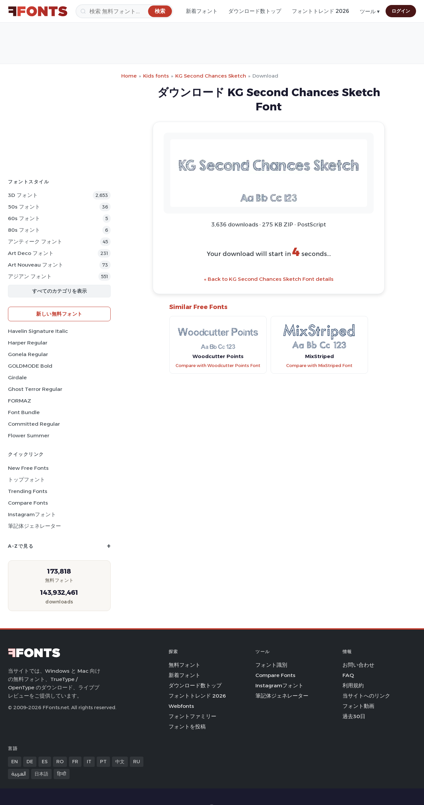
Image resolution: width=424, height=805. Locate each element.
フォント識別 (271, 665)
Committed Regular (34, 424)
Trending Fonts (27, 491)
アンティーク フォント (35, 241)
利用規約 (353, 685)
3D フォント (23, 195)
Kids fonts (156, 76)
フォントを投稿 (187, 726)
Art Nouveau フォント (35, 265)
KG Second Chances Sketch (210, 76)
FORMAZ (19, 401)
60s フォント (24, 218)
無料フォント (184, 665)
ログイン (401, 11)
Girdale (17, 377)
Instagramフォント (32, 514)
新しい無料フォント (59, 314)
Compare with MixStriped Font (319, 365)
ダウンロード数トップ (254, 11)
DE (29, 762)
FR (75, 762)
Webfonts (181, 706)
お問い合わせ (358, 665)
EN (14, 762)
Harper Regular (27, 343)
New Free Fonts (28, 468)
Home (129, 76)
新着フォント (202, 11)
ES (45, 762)
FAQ (348, 675)
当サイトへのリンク (366, 696)
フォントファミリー (192, 716)
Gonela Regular (28, 354)
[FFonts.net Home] (38, 11)
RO (60, 762)
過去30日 (354, 716)
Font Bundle (24, 412)
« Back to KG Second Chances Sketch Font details (269, 279)
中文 (120, 762)
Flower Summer (28, 435)
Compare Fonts (28, 503)
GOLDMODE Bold (30, 366)
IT (89, 762)
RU (136, 762)
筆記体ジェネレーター (34, 526)
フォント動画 (358, 706)
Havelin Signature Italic (38, 331)
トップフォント (26, 479)
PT (103, 762)
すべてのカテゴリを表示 (59, 291)
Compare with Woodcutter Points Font (218, 365)
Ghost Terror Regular (35, 389)
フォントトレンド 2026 (320, 11)
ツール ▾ (370, 11)
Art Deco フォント (31, 253)
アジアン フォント (30, 276)
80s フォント (24, 230)
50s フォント (24, 207)
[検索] (124, 11)
